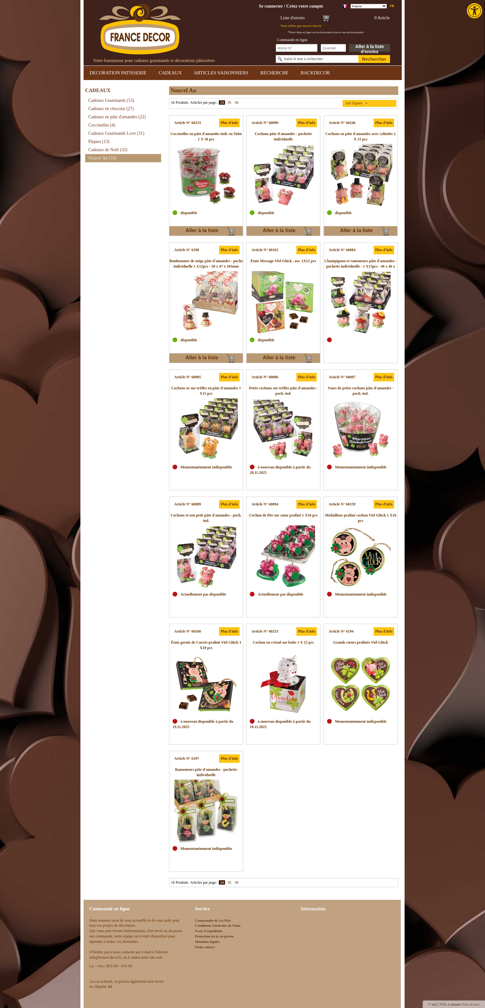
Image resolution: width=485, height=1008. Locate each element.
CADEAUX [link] (170, 72)
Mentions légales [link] (207, 941)
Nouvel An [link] (102, 158)
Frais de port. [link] (471, 1004)
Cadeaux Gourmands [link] (111, 100)
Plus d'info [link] (229, 123)
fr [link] (392, 6)
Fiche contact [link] (205, 947)
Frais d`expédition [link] (208, 931)
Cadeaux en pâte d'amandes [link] (117, 116)
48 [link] (236, 102)
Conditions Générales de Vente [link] (218, 925)
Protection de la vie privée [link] (214, 936)
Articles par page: (203, 102)
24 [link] (222, 102)
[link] (475, 11)
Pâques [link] (99, 141)
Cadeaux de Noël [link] (107, 149)
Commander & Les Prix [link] (213, 920)
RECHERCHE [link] (274, 72)
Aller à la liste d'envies (369, 48)
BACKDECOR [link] (315, 72)
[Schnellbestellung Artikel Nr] (297, 48)
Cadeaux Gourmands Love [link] (116, 133)
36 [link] (229, 102)
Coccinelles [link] (101, 125)
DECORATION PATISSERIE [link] (118, 72)
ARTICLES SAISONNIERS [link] (221, 72)
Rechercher (374, 59)
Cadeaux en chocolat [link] (111, 108)
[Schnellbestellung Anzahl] (333, 48)
